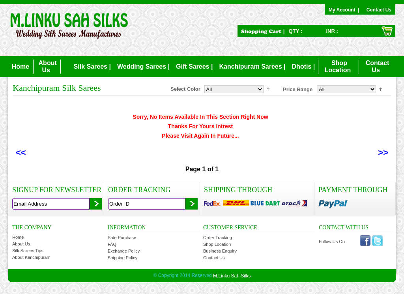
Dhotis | (303, 66)
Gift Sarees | (194, 66)
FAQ (112, 244)
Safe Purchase (122, 237)
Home (20, 66)
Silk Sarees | (92, 66)
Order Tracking (217, 237)
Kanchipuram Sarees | (252, 66)
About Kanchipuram (31, 257)
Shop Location (217, 244)
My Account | (345, 10)
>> (383, 152)
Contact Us (379, 10)
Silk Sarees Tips (27, 250)
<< (21, 152)
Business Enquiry (220, 251)
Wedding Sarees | (143, 66)
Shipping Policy (122, 257)
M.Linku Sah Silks (232, 276)
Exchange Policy (124, 251)
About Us (21, 244)
